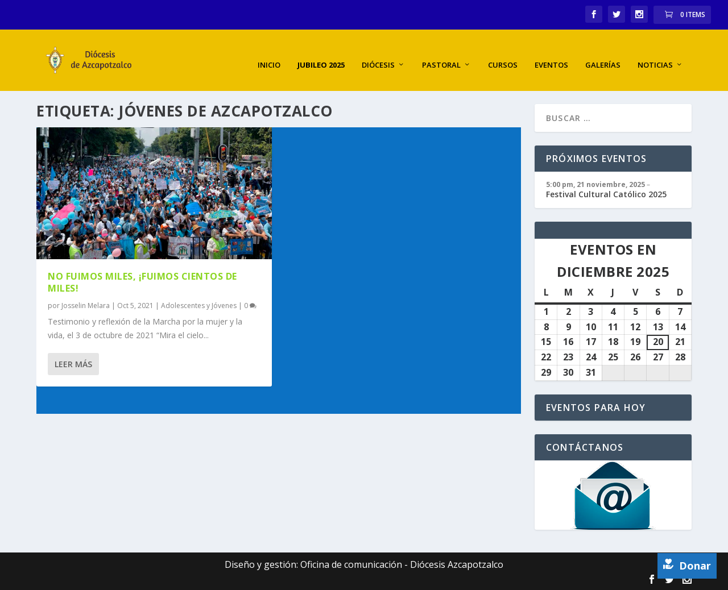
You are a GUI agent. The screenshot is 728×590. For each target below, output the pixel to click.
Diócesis (378, 54)
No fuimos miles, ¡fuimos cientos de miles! (142, 281)
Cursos (503, 54)
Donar (687, 565)
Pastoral (441, 54)
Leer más (73, 363)
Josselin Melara (85, 304)
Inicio (269, 54)
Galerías (603, 54)
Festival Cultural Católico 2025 (606, 193)
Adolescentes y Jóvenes (199, 304)
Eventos (551, 54)
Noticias (655, 54)
